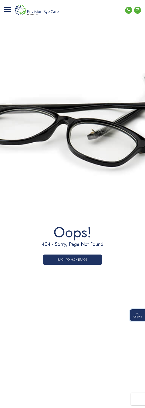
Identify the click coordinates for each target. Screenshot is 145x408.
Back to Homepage (72, 259)
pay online (137, 315)
